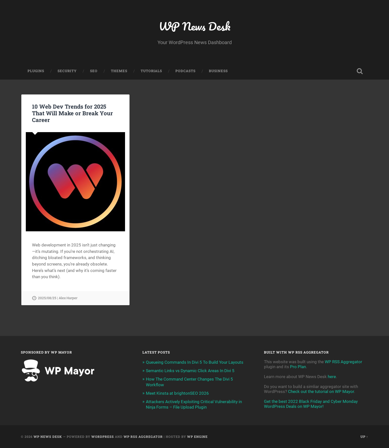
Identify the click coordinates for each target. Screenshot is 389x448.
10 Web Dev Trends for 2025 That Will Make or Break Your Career (72, 113)
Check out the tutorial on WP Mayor (321, 391)
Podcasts (185, 71)
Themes (119, 71)
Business (218, 71)
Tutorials (151, 71)
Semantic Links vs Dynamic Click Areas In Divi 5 (190, 370)
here (332, 376)
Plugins (36, 71)
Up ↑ (364, 437)
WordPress (102, 437)
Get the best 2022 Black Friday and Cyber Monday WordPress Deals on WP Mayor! (311, 404)
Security (67, 71)
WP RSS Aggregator (343, 361)
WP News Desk (194, 26)
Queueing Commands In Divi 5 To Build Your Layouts (194, 362)
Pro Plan (298, 366)
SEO (93, 71)
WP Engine (197, 437)
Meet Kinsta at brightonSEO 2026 (177, 393)
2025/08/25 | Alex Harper (57, 298)
